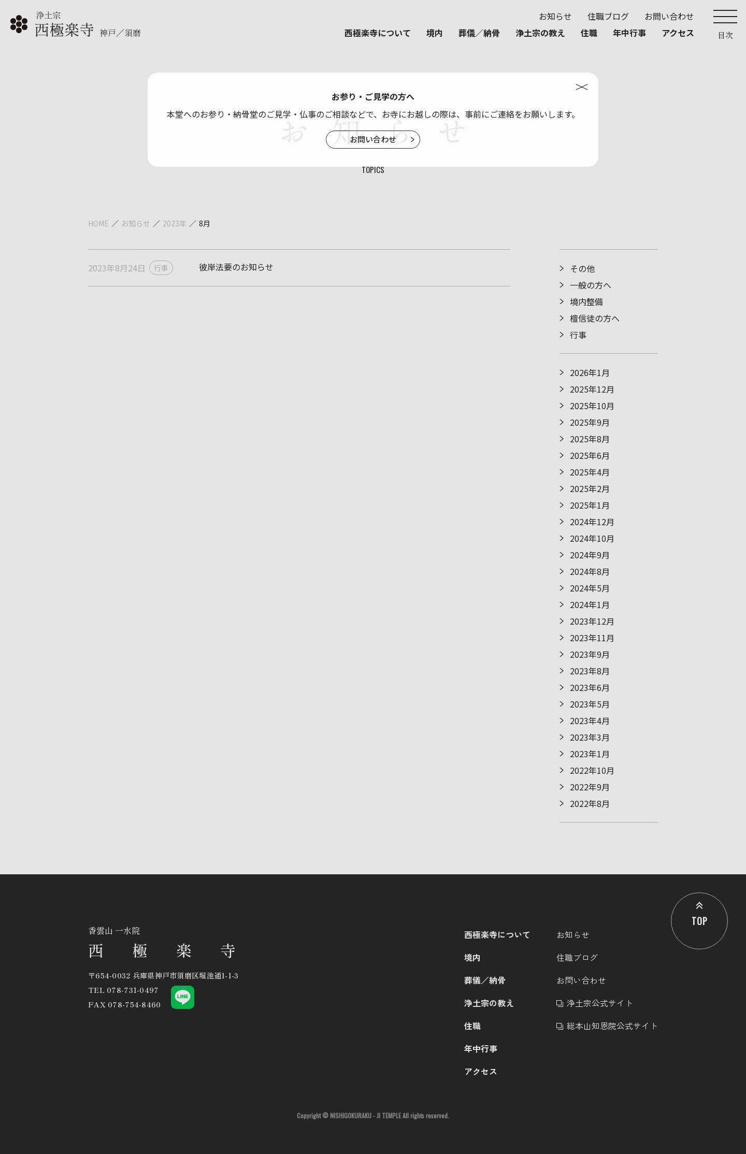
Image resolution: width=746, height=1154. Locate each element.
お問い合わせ (373, 139)
